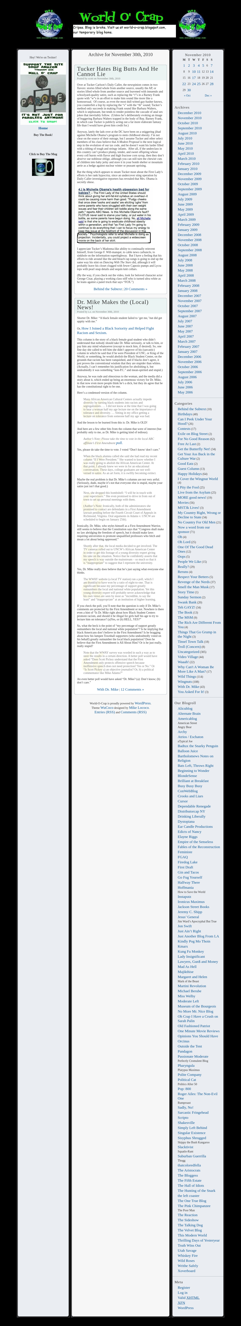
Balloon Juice (188, 751)
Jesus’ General (188, 917)
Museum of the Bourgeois (197, 1006)
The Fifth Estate (190, 1180)
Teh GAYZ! (186, 607)
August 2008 (187, 255)
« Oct (187, 95)
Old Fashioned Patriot (194, 1026)
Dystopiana (186, 821)
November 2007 (190, 301)
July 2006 (185, 382)
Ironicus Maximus (191, 902)
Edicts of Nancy (190, 831)
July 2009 (185, 199)
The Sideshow (188, 1220)
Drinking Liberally (192, 816)
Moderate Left (188, 1001)
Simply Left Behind (192, 1128)
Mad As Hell (187, 966)
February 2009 (188, 224)
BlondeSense (187, 776)
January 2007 (188, 351)
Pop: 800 (184, 1089)
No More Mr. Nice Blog (195, 1011)
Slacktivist (185, 1147)
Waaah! (183, 662)
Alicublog (185, 708)
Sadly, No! (186, 1107)
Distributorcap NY (191, 811)
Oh (180, 537)
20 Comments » (135, 289)
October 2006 (188, 367)
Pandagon (185, 1051)
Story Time (186, 592)
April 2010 (186, 153)
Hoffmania (186, 887)
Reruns (183, 572)
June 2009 (185, 204)
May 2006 (185, 392)
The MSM (185, 617)
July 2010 (185, 138)
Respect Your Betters (193, 577)
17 (194, 78)
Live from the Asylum (194, 492)
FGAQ (183, 857)
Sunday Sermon (189, 597)
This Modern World (192, 1235)
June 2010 (185, 143)
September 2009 (190, 189)
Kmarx (183, 946)
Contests (184, 428)
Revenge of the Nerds (194, 582)
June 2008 (185, 265)
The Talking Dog (190, 1225)
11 (199, 71)
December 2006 (189, 357)
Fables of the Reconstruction (199, 847)
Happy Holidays (190, 474)
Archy (182, 732)
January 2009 (188, 230)
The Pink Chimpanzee (194, 1206)
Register (184, 1287)
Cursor (183, 801)
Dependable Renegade (194, 806)
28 (211, 84)
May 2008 (185, 270)
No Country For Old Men (197, 522)
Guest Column (188, 468)
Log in (183, 1292)
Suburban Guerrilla (192, 1156)
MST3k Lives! (188, 507)
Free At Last (187, 444)
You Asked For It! (191, 692)
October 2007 (188, 306)
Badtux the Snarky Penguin (198, 746)
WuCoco (106, 707)
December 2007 (189, 296)
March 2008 (187, 280)
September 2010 (190, 128)
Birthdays (185, 414)
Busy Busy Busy (190, 786)
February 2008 (188, 285)
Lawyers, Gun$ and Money (198, 961)
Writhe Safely (188, 1266)
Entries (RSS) (105, 712)
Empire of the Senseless (195, 842)
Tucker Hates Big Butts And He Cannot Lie (117, 71)
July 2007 (185, 321)
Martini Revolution (192, 986)
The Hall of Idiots (191, 1185)
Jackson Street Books (193, 907)
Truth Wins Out (189, 1245)
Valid (189, 1298)
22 (184, 84)
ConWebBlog (188, 791)
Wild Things (187, 676)
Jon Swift (185, 926)
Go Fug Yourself (190, 877)
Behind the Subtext (192, 409)
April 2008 (186, 275)
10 (194, 71)
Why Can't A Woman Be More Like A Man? (196, 669)
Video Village (188, 657)
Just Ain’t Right (189, 931)
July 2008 (185, 260)
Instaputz (184, 896)
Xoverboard (186, 1271)
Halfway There (189, 882)
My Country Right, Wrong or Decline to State (199, 515)
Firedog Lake (188, 862)
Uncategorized (188, 652)
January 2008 (188, 290)
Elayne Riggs (188, 837)
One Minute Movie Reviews (199, 1031)
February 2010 (188, 163)
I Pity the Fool (188, 487)
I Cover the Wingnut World (198, 479)
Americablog (187, 718)
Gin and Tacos (188, 872)
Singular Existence (192, 1133)
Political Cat (187, 1080)
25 (199, 84)
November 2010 (190, 118)
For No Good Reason (193, 439)
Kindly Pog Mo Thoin (194, 941)
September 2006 (190, 372)
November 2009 (190, 179)
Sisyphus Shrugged (192, 1138)
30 (189, 90)
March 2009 (187, 219)
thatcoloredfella (189, 1165)
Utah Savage (187, 1250)
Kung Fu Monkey (191, 951)
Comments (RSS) (133, 712)
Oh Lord (184, 542)
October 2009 (188, 184)
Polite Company (190, 1074)
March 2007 (187, 341)
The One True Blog (192, 1201)
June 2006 (185, 387)
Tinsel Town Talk (190, 641)
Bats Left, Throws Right (196, 765)
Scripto (183, 1117)
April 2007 (186, 336)
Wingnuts (185, 681)
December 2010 (189, 113)
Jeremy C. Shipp (190, 912)
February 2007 (188, 346)
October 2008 (188, 245)
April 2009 (186, 214)
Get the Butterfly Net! (194, 449)
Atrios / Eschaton (190, 737)
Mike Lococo (139, 707)
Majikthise (186, 972)
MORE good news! (192, 497)
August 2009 (187, 194)
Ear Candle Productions (195, 826)
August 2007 (187, 316)
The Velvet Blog (190, 1230)
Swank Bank (187, 602)
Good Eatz (186, 463)
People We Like (189, 561)
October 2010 (188, 123)
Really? (183, 566)
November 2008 (190, 240)
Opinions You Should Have (198, 1036)
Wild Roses (186, 1260)
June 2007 (185, 326)
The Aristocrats (189, 1170)
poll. (119, 443)
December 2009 (189, 174)
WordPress (186, 1308)
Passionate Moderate (193, 1056)
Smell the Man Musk (193, 587)
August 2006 (187, 377)
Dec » (208, 95)
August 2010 (187, 133)
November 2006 (190, 362)
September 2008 (190, 250)
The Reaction (188, 1215)
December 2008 (189, 235)
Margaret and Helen (192, 977)
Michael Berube (190, 991)
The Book (185, 612)
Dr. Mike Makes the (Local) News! (113, 304)
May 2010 (185, 148)
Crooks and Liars (190, 796)
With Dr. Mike (188, 686)
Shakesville (186, 1122)
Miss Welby (186, 996)
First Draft (185, 867)
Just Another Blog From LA (198, 936)
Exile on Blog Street (193, 434)
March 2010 (187, 158)
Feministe (185, 852)
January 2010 (188, 169)
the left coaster (188, 1196)
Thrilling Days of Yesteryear (199, 1240)
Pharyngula (186, 1065)
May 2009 (185, 209)
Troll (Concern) (189, 646)
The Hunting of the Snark (197, 1190)
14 (211, 71)
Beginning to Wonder (193, 771)
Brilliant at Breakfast (193, 781)
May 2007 (185, 331)
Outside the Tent (190, 1046)
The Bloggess (188, 1175)
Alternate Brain (189, 713)
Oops (182, 556)
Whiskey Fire (188, 1255)
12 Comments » (132, 689)
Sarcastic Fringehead (193, 1112)
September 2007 (190, 311)
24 (194, 84)
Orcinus (183, 1041)
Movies (183, 502)
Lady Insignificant (191, 956)
